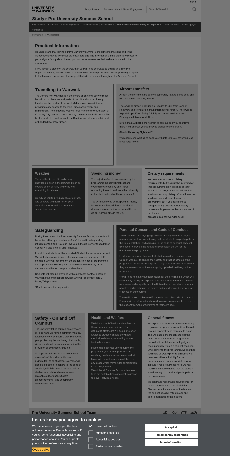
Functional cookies (103, 433)
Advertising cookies (104, 440)
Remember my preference (171, 434)
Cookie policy (40, 449)
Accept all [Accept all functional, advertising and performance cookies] (171, 427)
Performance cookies (105, 446)
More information (171, 442)
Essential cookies (102, 426)
